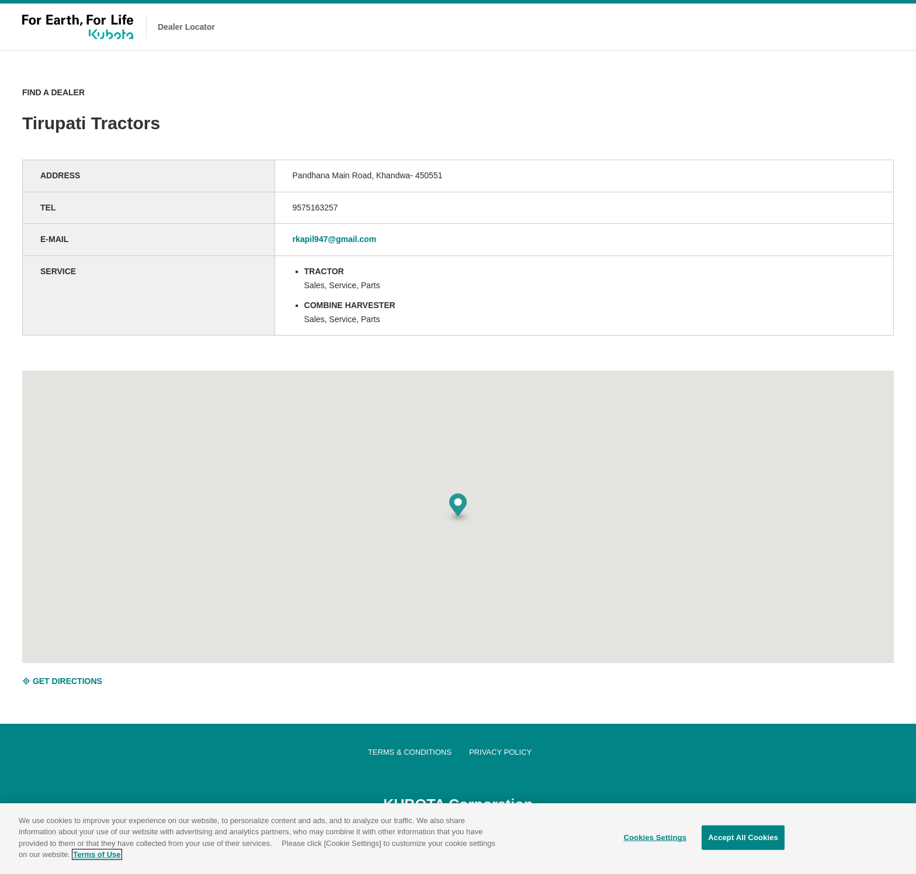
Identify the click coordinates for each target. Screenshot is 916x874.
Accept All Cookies (743, 837)
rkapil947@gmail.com (335, 239)
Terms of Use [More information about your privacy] (96, 854)
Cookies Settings (655, 837)
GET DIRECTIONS (62, 681)
